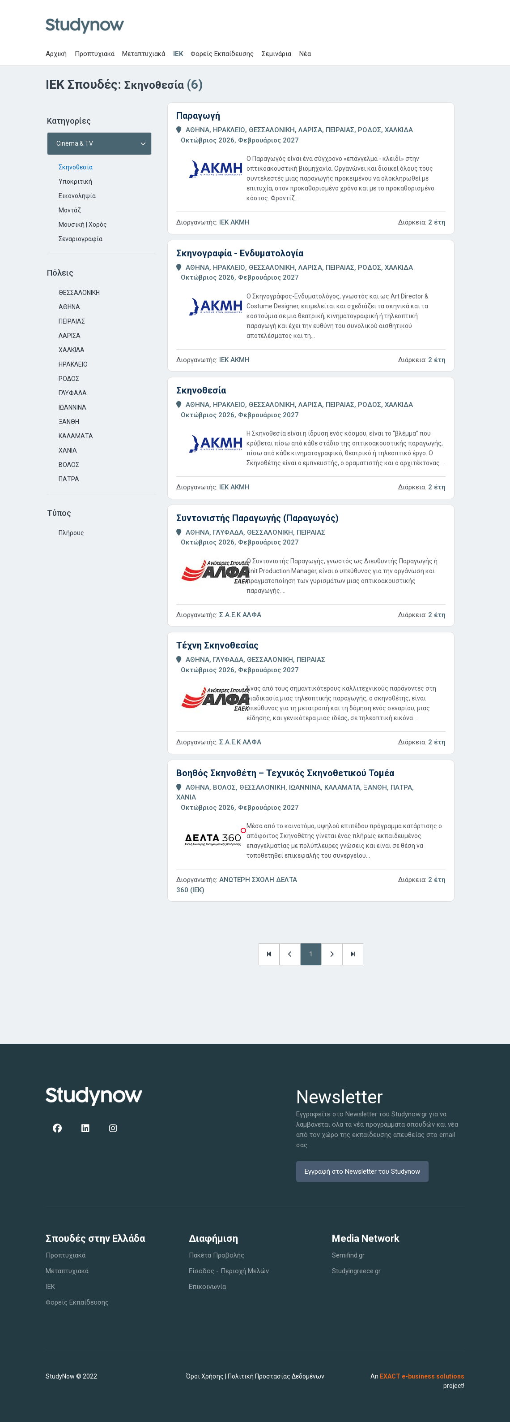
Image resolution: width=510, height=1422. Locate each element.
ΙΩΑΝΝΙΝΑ (72, 407)
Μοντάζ (70, 210)
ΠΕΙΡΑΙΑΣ (72, 321)
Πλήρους (71, 532)
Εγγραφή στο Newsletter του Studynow (362, 1171)
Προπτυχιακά (95, 54)
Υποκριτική (75, 181)
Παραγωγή (198, 115)
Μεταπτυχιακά (143, 54)
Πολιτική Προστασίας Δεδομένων (276, 1376)
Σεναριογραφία (80, 238)
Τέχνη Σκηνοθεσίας (217, 645)
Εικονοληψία (77, 195)
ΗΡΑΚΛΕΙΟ (73, 364)
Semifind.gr (348, 1255)
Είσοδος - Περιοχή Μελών (229, 1271)
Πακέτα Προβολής (216, 1255)
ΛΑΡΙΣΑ (70, 335)
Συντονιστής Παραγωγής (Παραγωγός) (257, 518)
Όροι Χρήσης (205, 1376)
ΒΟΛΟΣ (69, 464)
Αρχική (56, 54)
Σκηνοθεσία (76, 167)
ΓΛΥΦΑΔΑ (73, 393)
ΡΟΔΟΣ (69, 378)
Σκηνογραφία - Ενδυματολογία (239, 253)
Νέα (305, 54)
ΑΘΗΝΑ (69, 307)
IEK (178, 54)
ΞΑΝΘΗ (69, 421)
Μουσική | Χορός (83, 224)
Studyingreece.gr (356, 1271)
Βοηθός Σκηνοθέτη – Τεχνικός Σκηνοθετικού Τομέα (285, 773)
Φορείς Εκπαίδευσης (222, 54)
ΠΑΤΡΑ (69, 479)
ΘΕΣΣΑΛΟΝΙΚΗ (79, 292)
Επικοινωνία (207, 1287)
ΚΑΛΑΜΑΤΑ (76, 436)
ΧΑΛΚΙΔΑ (72, 350)
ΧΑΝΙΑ (68, 450)
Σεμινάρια (276, 54)
